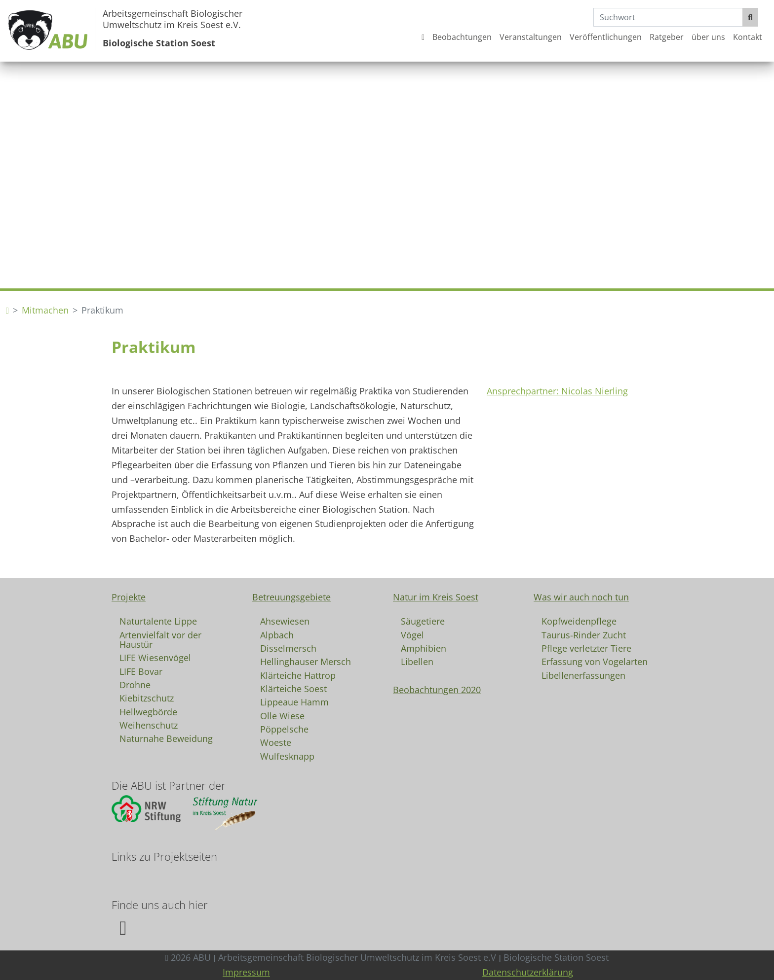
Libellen (417, 661)
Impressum (246, 972)
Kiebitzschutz (146, 697)
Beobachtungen (462, 37)
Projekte (129, 597)
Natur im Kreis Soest (435, 597)
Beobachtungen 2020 (437, 690)
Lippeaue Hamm (294, 701)
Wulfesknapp (287, 755)
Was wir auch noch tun (581, 597)
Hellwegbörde (148, 711)
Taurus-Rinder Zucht (584, 634)
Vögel (412, 634)
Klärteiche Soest (293, 688)
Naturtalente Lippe (158, 620)
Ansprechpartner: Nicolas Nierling (557, 391)
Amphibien (423, 647)
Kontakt (747, 37)
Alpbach (277, 634)
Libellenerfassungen (583, 674)
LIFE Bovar (140, 670)
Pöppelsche (284, 728)
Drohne (135, 684)
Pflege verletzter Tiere (586, 647)
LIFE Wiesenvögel (155, 657)
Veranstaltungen (531, 37)
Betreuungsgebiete (291, 597)
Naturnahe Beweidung (166, 738)
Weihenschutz (148, 724)
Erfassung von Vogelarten (595, 661)
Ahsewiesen (285, 620)
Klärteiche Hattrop (298, 674)
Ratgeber (667, 37)
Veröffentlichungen (606, 37)
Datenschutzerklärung (527, 972)
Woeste (275, 741)
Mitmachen (45, 310)
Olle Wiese (282, 715)
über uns (708, 37)
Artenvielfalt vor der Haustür (160, 639)
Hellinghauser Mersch (305, 661)
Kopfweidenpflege (579, 620)
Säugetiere (423, 620)
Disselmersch (288, 647)
